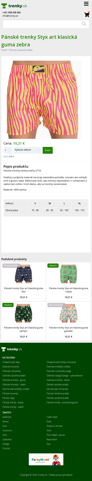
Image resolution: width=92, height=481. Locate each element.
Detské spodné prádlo (58, 384)
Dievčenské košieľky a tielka (15, 389)
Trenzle (6, 448)
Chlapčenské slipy (11, 362)
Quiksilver (7, 439)
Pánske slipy (8, 397)
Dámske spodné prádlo (14, 375)
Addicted (6, 417)
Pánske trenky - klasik (12, 402)
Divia (49, 421)
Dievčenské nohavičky (57, 389)
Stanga (5, 443)
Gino (4, 434)
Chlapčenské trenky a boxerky (61, 362)
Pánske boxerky (10, 393)
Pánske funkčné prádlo (58, 393)
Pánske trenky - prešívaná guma (62, 402)
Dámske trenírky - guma (14, 380)
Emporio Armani (54, 425)
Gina (49, 430)
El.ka (4, 425)
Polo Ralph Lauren (56, 434)
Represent (52, 439)
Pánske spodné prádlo (21, 50)
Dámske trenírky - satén (14, 384)
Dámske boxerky (10, 366)
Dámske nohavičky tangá (59, 371)
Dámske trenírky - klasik (58, 380)
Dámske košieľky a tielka (58, 366)
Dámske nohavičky (11, 371)
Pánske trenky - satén (13, 406)
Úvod (4, 50)
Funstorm (7, 430)
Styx (49, 443)
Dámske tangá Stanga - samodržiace (65, 375)
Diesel (5, 421)
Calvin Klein (52, 417)
